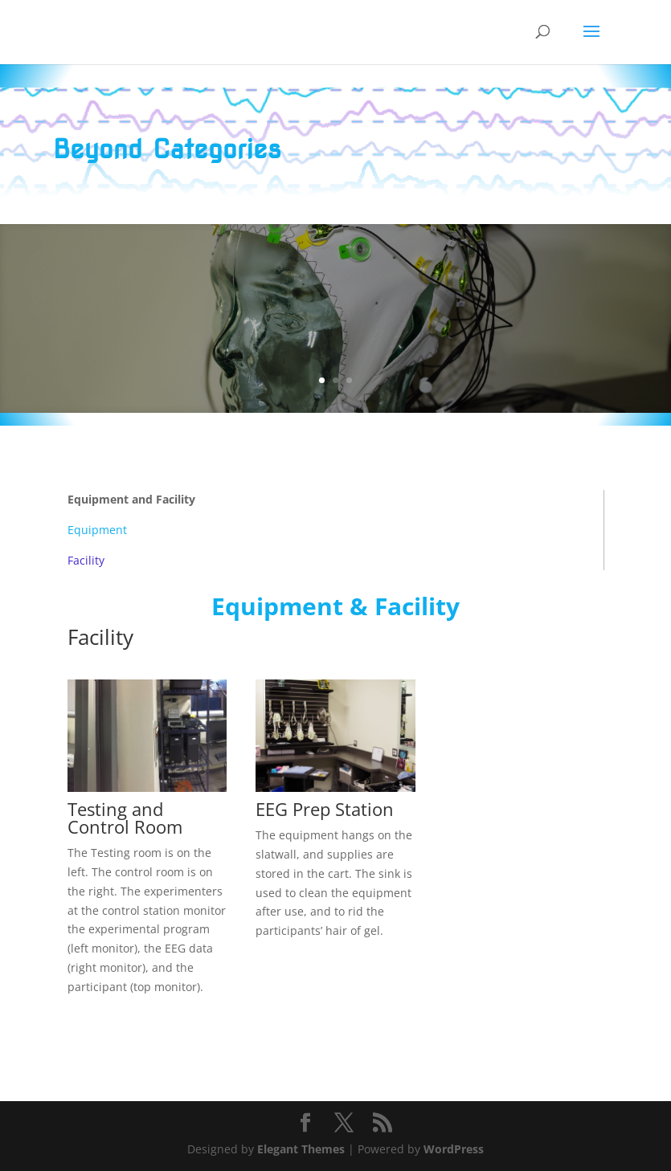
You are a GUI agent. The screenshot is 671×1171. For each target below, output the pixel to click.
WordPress (453, 1149)
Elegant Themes (301, 1149)
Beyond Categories (167, 149)
